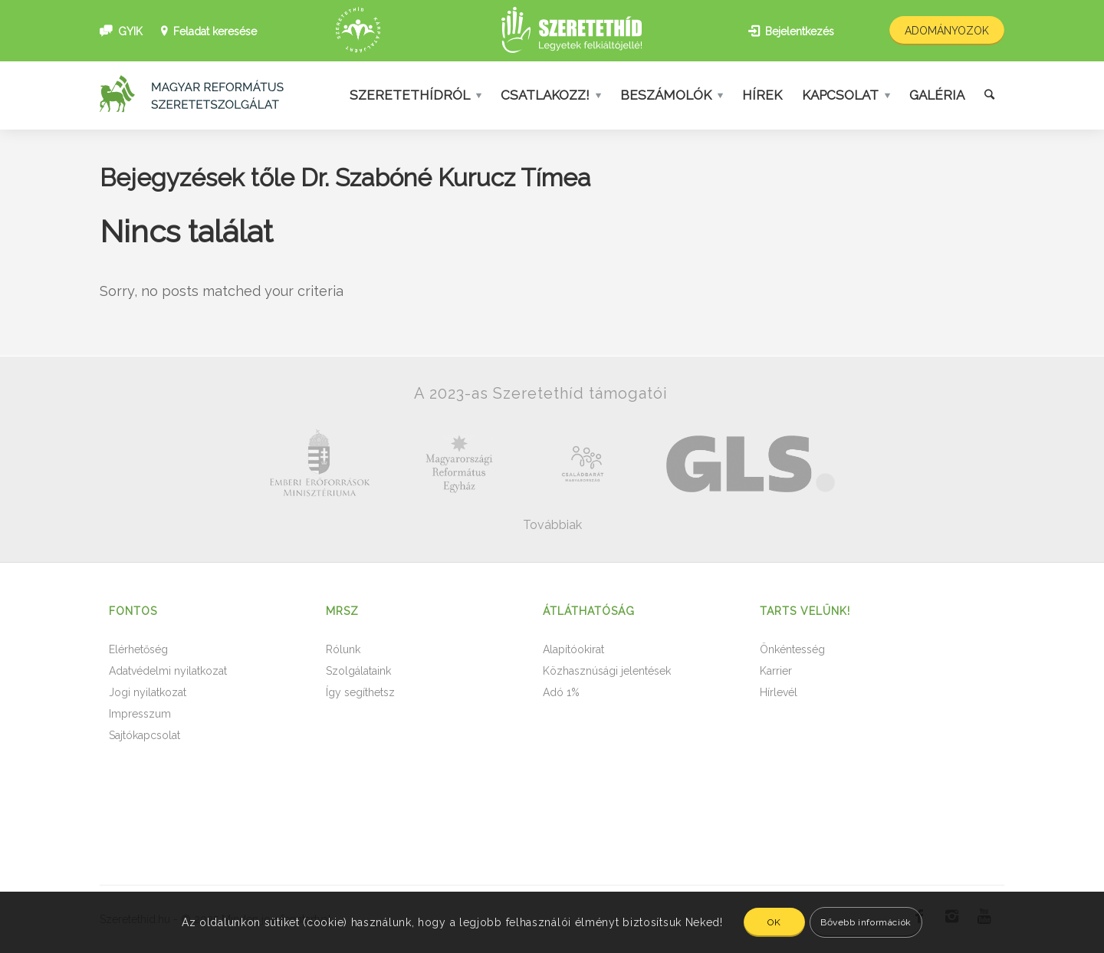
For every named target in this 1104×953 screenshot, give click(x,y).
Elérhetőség (138, 649)
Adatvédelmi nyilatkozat (168, 671)
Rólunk (343, 649)
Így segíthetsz (360, 692)
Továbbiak (552, 525)
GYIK (130, 31)
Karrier (776, 671)
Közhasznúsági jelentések (607, 671)
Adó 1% (561, 692)
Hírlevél (778, 692)
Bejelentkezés (799, 31)
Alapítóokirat (573, 649)
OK (773, 922)
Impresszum (140, 714)
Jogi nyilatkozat (147, 692)
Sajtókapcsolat (144, 735)
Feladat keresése (215, 31)
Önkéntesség (792, 649)
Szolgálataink (358, 671)
